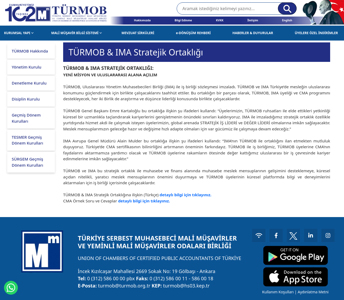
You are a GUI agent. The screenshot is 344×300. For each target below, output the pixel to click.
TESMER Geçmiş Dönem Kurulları (27, 140)
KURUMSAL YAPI (19, 33)
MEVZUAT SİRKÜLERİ (138, 33)
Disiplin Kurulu (26, 99)
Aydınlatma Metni (313, 291)
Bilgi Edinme (183, 20)
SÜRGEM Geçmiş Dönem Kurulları (27, 162)
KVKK (220, 20)
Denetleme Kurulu (29, 83)
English (287, 20)
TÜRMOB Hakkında (30, 51)
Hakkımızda (142, 20)
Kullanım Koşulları (278, 291)
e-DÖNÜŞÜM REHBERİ (193, 33)
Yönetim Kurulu (26, 67)
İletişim (252, 20)
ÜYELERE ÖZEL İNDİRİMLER (316, 33)
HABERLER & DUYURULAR (252, 33)
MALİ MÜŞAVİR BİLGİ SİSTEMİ (76, 33)
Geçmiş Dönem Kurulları (26, 118)
